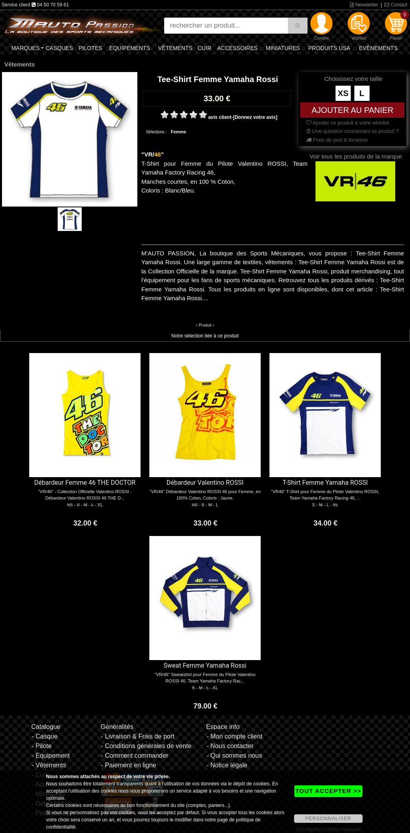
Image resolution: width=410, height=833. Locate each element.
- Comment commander (134, 755)
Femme (178, 131)
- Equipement (51, 755)
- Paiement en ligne (128, 765)
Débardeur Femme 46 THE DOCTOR (85, 482)
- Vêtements (49, 765)
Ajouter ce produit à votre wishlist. (348, 123)
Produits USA (329, 48)
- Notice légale (227, 765)
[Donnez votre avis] (255, 117)
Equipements (129, 48)
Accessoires (237, 48)
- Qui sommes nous (234, 755)
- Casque (45, 736)
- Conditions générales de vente (146, 746)
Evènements (378, 48)
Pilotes (90, 48)
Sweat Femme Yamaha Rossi (205, 665)
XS (343, 93)
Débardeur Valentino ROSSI (205, 482)
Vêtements (175, 48)
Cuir (204, 48)
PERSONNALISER (328, 818)
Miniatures (283, 48)
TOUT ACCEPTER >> (328, 790)
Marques (25, 48)
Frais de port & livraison (337, 140)
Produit (205, 325)
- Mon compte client (235, 736)
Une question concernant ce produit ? (352, 131)
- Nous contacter (230, 746)
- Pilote (42, 746)
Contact (395, 5)
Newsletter (364, 5)
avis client (219, 117)
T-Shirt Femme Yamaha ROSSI (325, 482)
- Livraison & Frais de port (137, 736)
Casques (59, 48)
